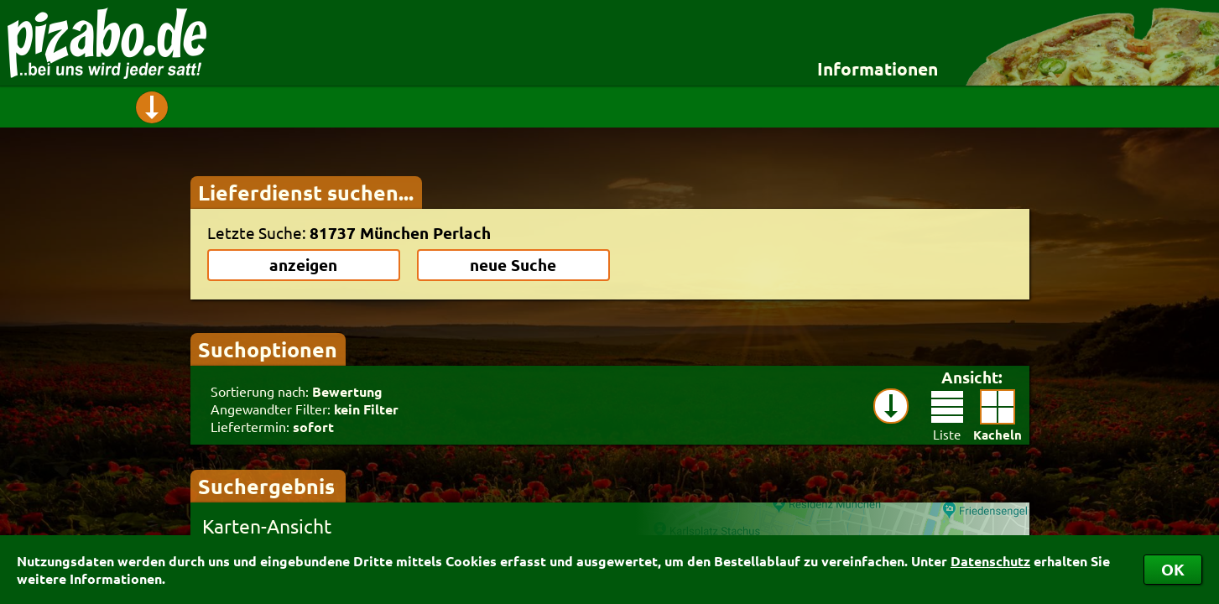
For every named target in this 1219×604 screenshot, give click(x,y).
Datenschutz (990, 561)
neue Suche (513, 264)
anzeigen (303, 264)
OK (1173, 569)
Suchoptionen (267, 349)
